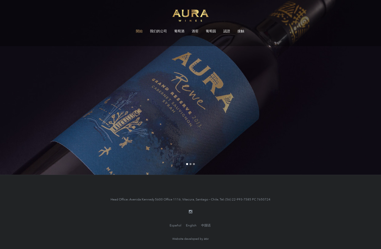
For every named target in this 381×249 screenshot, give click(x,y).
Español (175, 225)
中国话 (206, 225)
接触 (240, 31)
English (191, 225)
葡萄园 (211, 31)
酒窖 (195, 31)
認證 (226, 31)
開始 (139, 31)
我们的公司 (158, 31)
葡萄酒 (179, 31)
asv (206, 238)
